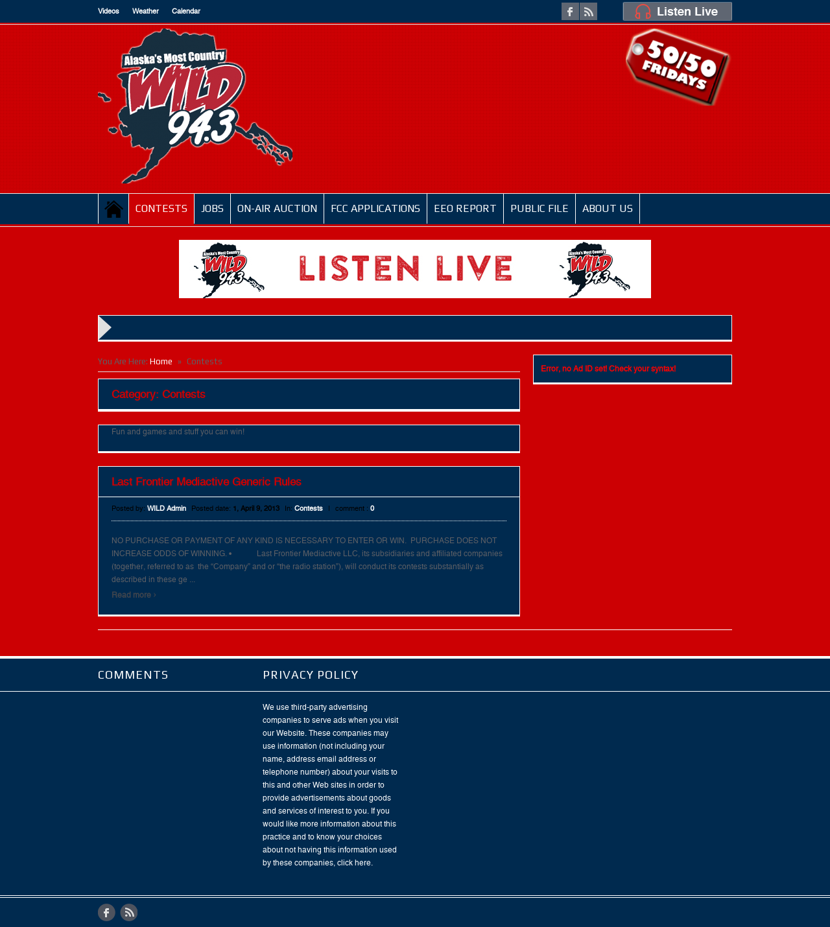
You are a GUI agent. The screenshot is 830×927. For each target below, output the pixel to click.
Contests (161, 208)
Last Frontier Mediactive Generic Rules (207, 481)
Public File (539, 208)
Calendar (186, 11)
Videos (108, 11)
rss (588, 11)
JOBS (212, 208)
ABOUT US (607, 208)
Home (114, 209)
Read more (134, 595)
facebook (570, 11)
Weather (145, 11)
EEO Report (465, 208)
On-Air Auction (277, 208)
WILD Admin (166, 508)
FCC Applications (375, 208)
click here (354, 862)
